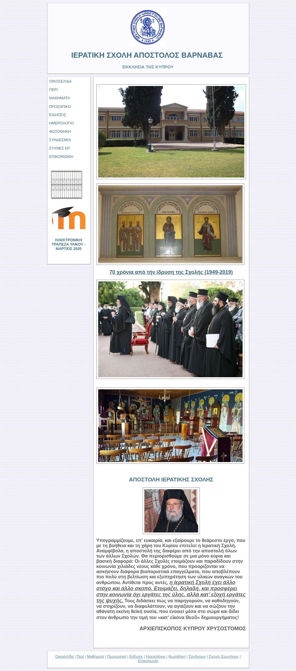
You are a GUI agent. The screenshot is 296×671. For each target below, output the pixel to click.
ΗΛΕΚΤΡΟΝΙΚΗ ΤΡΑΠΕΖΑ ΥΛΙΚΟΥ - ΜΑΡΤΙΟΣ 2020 (68, 244)
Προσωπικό (116, 656)
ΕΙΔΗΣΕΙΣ (57, 115)
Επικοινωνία (148, 661)
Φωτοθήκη (177, 656)
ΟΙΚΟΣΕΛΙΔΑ (60, 81)
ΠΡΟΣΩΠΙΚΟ (60, 106)
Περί (80, 656)
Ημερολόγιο (155, 656)
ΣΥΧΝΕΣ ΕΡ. (59, 148)
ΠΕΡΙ (53, 89)
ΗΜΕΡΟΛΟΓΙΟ (61, 123)
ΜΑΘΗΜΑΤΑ (59, 98)
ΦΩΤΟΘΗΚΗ (60, 131)
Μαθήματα (95, 656)
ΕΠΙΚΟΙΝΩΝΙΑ (61, 156)
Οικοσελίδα (64, 656)
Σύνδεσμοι (197, 656)
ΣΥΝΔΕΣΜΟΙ (60, 140)
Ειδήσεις (136, 656)
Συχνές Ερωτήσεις (224, 656)
